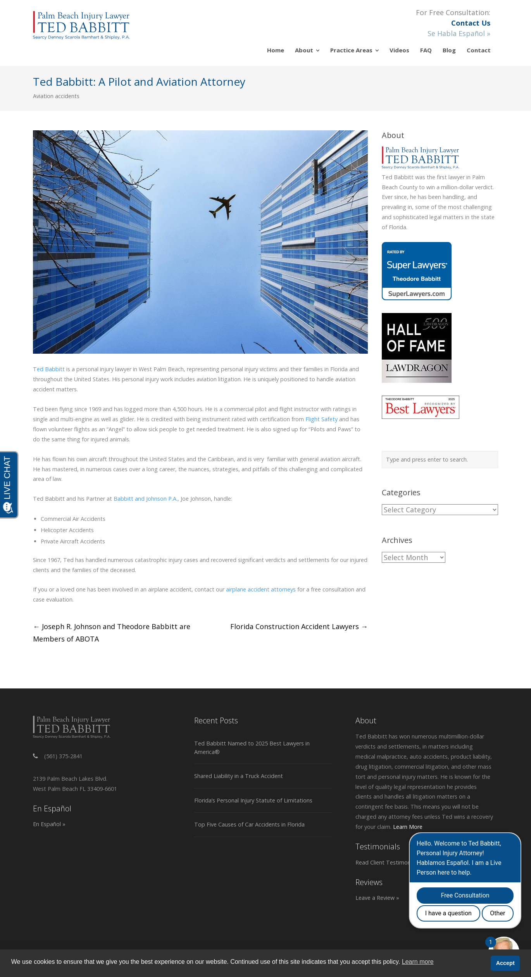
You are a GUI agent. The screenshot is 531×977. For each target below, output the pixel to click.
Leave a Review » (377, 897)
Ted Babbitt (49, 369)
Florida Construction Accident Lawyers (299, 626)
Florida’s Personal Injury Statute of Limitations (253, 800)
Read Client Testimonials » (389, 862)
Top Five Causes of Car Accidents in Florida (249, 824)
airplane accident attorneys (261, 589)
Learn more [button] (418, 961)
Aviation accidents (56, 96)
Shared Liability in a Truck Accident (238, 776)
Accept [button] (505, 963)
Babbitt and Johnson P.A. (146, 498)
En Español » (49, 824)
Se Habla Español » (459, 33)
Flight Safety (321, 419)
